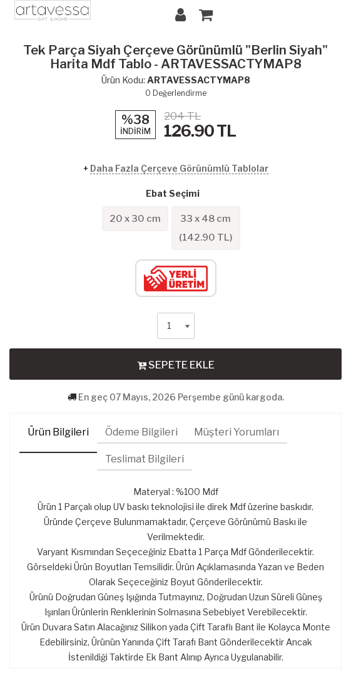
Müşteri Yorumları (236, 432)
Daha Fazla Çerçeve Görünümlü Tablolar (179, 168)
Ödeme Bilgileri (141, 432)
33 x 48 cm (206, 228)
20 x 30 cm (135, 218)
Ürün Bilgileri (58, 432)
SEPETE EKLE (176, 365)
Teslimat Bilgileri (144, 459)
